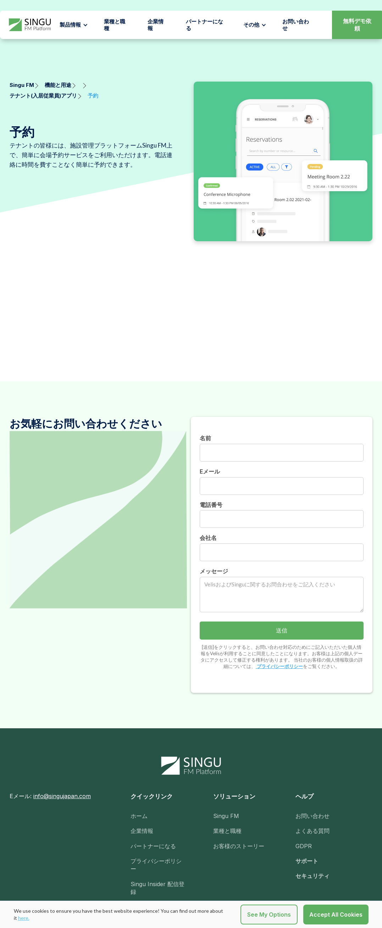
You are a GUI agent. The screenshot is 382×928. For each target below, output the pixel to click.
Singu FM (226, 815)
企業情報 (156, 25)
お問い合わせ (312, 815)
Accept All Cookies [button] (335, 914)
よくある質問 (312, 830)
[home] (29, 25)
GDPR (303, 846)
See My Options (269, 914)
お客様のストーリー (238, 846)
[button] (73, 25)
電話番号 (211, 504)
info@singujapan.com (62, 796)
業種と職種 (114, 25)
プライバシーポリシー (279, 666)
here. (23, 918)
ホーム (139, 815)
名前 (205, 438)
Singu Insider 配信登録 (157, 887)
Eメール (210, 471)
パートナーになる (204, 25)
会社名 (208, 537)
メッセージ (214, 571)
